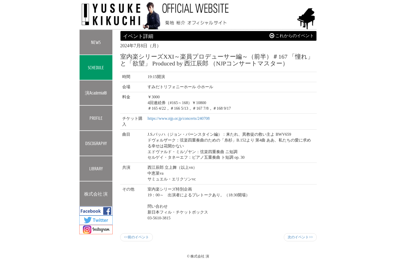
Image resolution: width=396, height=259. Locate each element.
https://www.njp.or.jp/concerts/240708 (178, 118)
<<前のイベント (136, 237)
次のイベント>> (300, 237)
